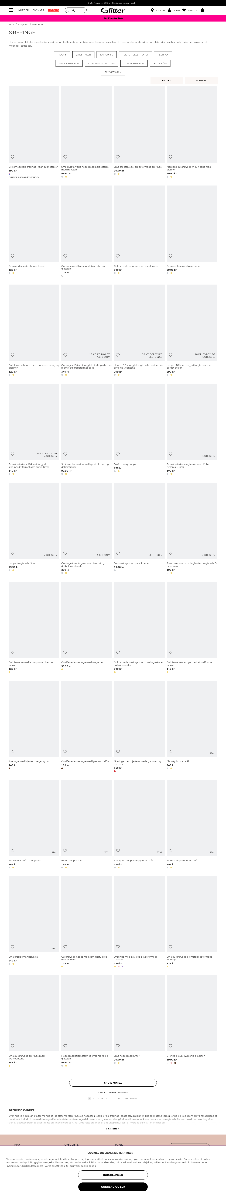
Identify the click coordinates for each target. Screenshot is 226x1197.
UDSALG (54, 10)
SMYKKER (38, 10)
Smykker (23, 24)
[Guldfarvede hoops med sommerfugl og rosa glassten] (86, 922)
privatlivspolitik (60, 1165)
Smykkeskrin (113, 72)
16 (126, 1098)
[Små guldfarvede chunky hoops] (34, 232)
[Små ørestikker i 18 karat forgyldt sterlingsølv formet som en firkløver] (34, 430)
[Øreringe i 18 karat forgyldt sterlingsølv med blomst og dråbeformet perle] (86, 331)
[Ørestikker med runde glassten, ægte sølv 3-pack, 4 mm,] (192, 529)
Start (11, 24)
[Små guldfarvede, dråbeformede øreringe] (139, 132)
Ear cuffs (106, 54)
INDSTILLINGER (113, 1175)
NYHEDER (23, 10)
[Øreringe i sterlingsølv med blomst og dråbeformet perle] (86, 529)
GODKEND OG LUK (113, 1186)
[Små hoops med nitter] (139, 1021)
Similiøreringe (69, 63)
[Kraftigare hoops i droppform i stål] (139, 825)
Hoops (62, 54)
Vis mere (113, 1128)
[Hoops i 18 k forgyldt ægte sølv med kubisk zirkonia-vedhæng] (139, 331)
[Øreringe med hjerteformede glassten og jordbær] (139, 727)
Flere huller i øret (135, 54)
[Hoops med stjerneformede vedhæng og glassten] (86, 1021)
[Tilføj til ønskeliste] (12, 157)
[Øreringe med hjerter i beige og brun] (34, 727)
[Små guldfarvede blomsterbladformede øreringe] (192, 922)
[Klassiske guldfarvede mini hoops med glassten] (192, 132)
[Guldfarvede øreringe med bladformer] (139, 232)
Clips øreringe (134, 63)
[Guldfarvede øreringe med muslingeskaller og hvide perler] (139, 628)
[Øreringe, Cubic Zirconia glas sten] (192, 1021)
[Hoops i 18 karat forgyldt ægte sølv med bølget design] (192, 331)
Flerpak (163, 54)
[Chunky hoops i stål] (192, 727)
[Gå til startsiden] (113, 10)
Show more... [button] (113, 1082)
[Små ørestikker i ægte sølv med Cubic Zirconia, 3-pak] (192, 430)
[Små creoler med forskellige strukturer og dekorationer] (86, 430)
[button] (175, 10)
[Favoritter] (191, 10)
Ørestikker (83, 54)
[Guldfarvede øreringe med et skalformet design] (192, 628)
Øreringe (37, 24)
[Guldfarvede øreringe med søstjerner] (86, 628)
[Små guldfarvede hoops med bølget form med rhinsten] (86, 132)
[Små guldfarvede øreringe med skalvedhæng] (34, 1021)
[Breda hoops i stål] (86, 825)
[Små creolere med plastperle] (192, 232)
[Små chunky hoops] (139, 430)
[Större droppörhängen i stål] (192, 825)
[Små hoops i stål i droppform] (34, 825)
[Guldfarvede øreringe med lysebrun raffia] (86, 727)
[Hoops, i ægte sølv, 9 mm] (34, 529)
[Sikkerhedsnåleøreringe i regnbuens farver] (34, 132)
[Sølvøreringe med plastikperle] (139, 529)
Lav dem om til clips (101, 63)
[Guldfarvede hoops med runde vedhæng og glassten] (34, 331)
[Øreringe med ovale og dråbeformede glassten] (139, 922)
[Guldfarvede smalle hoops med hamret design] (34, 628)
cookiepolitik (88, 1165)
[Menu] (11, 10)
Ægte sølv (160, 63)
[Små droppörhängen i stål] (34, 922)
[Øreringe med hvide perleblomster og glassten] (86, 232)
